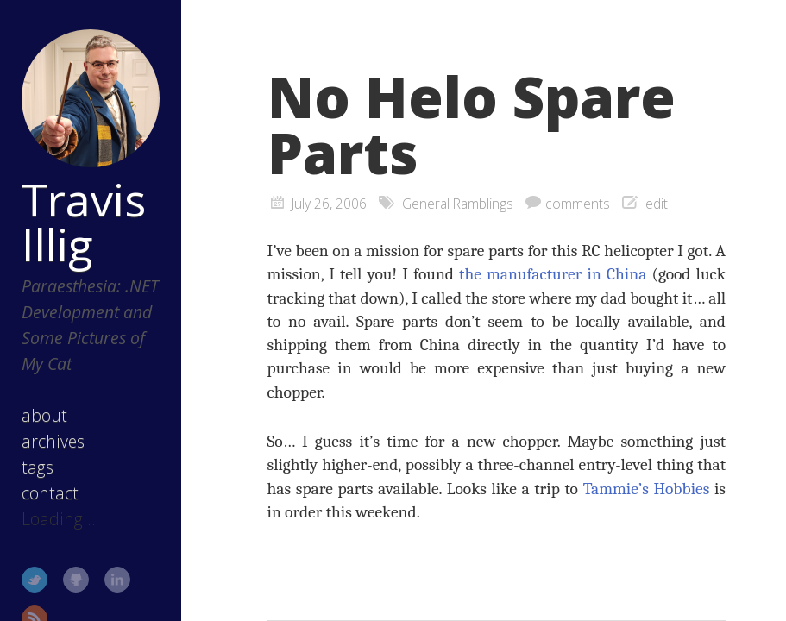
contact (50, 493)
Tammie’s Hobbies (646, 489)
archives (53, 441)
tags (37, 467)
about (44, 415)
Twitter (34, 580)
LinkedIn (117, 580)
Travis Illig (84, 222)
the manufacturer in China (552, 274)
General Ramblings (457, 203)
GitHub (76, 580)
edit (656, 203)
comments (577, 203)
